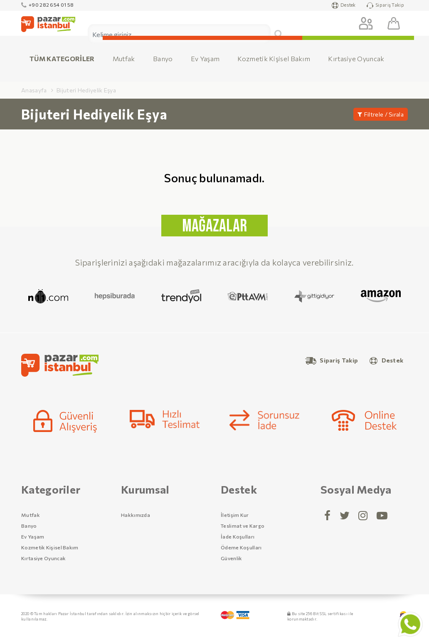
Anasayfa (34, 90)
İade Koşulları (237, 536)
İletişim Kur (235, 515)
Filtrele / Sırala (381, 114)
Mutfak (124, 58)
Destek (344, 5)
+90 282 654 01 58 (47, 4)
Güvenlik (231, 558)
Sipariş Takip (385, 5)
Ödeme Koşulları (241, 547)
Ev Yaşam (205, 58)
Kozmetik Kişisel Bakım (273, 58)
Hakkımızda (135, 515)
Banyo (163, 58)
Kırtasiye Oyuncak (356, 58)
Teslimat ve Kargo (242, 526)
